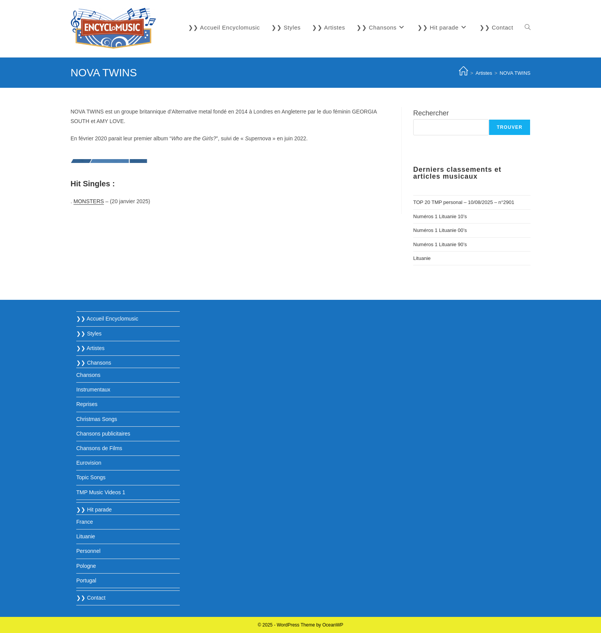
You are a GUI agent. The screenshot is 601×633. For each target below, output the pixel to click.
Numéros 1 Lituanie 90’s (440, 244)
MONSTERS (89, 201)
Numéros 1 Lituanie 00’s (440, 230)
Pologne (86, 566)
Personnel (88, 551)
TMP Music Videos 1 (100, 492)
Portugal (86, 580)
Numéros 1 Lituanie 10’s (440, 216)
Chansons (88, 375)
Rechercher (431, 113)
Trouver (509, 127)
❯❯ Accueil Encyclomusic (107, 319)
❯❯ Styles (89, 333)
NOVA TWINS (515, 73)
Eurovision (88, 463)
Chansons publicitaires (103, 434)
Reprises (86, 404)
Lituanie (422, 258)
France (84, 522)
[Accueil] (463, 73)
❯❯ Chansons (93, 363)
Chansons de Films (99, 448)
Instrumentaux (93, 389)
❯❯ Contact (90, 598)
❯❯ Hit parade (94, 509)
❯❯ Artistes (90, 348)
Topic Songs (90, 477)
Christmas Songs (96, 419)
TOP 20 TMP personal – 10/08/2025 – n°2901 (463, 202)
